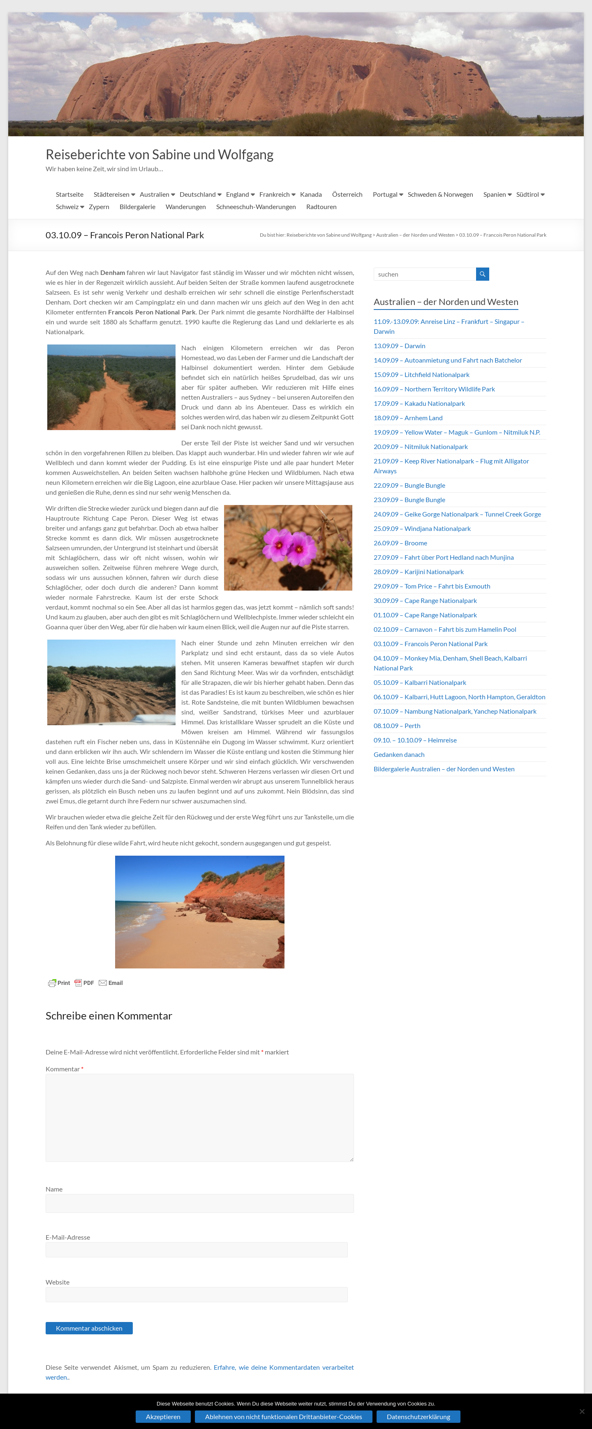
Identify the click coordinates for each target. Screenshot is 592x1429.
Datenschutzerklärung (418, 1416)
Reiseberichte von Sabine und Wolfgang (173, 154)
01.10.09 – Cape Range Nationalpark (425, 615)
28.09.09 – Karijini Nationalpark (419, 572)
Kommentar (64, 1069)
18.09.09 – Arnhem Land (408, 418)
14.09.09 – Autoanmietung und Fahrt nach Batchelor (448, 361)
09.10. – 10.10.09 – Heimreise (415, 741)
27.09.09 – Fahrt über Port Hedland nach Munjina (444, 558)
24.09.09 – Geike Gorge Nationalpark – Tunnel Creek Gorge (457, 515)
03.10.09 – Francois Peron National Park (502, 236)
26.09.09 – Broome (400, 543)
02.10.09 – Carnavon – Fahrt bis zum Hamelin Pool (445, 630)
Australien (154, 195)
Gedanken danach (399, 755)
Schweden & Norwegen (440, 195)
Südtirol (527, 195)
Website (57, 1283)
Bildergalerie (137, 207)
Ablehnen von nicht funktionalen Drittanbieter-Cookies (283, 1416)
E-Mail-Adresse (68, 1238)
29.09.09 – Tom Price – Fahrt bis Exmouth (432, 587)
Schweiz (67, 207)
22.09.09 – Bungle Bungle (409, 486)
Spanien (494, 195)
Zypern (99, 207)
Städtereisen (112, 195)
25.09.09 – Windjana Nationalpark (422, 529)
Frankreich (274, 195)
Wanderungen (186, 207)
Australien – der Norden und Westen (415, 236)
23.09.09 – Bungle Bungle (409, 500)
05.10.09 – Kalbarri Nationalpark (420, 683)
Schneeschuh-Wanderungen (256, 207)
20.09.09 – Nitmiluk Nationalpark (421, 447)
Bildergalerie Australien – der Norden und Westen (444, 769)
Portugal (385, 195)
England (237, 195)
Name (54, 1190)
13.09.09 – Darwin (400, 346)
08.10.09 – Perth (397, 726)
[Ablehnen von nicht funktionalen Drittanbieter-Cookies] (582, 1411)
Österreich (347, 195)
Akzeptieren (163, 1416)
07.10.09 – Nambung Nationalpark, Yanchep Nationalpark (455, 712)
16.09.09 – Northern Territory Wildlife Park (434, 389)
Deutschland (198, 195)
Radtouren (321, 207)
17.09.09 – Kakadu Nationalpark (419, 404)
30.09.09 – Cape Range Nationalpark (425, 601)
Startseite (69, 195)
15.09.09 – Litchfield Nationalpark (421, 375)
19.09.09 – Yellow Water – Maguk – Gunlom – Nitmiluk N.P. (457, 433)
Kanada (311, 195)
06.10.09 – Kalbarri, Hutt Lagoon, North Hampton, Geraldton (460, 697)
